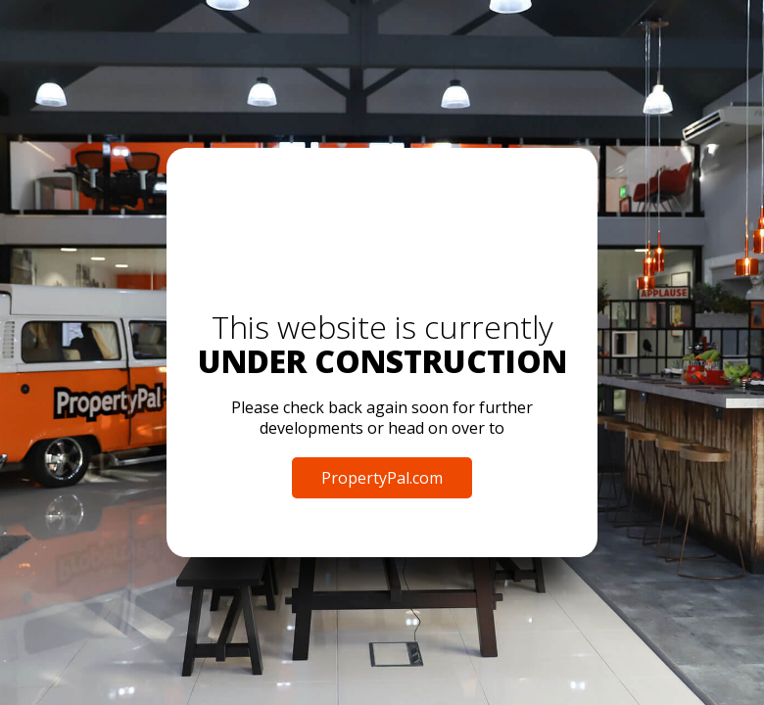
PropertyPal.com (382, 478)
